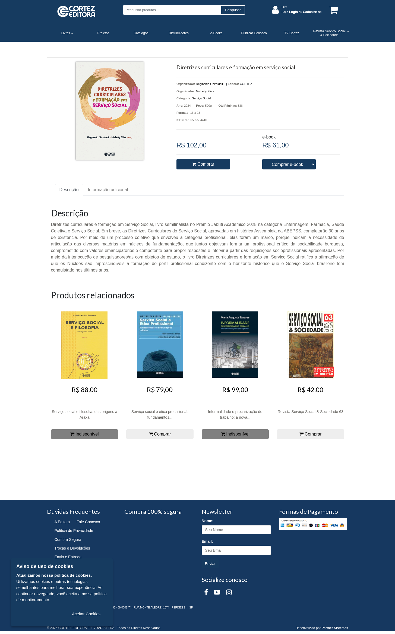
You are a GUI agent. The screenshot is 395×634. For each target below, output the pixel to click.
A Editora (62, 522)
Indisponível (84, 434)
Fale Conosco (88, 522)
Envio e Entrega (68, 557)
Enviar (210, 564)
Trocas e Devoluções (72, 548)
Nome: (208, 521)
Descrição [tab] (69, 189)
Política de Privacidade (74, 530)
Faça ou (301, 12)
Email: (207, 541)
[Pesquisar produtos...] (172, 10)
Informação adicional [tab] (108, 189)
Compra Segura (68, 539)
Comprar (203, 164)
